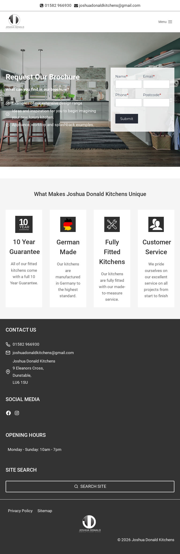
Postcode (152, 95)
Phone (121, 95)
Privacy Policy (20, 510)
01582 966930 (26, 344)
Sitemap (45, 510)
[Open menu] (165, 22)
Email (148, 76)
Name (121, 76)
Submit (126, 118)
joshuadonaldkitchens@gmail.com (43, 352)
